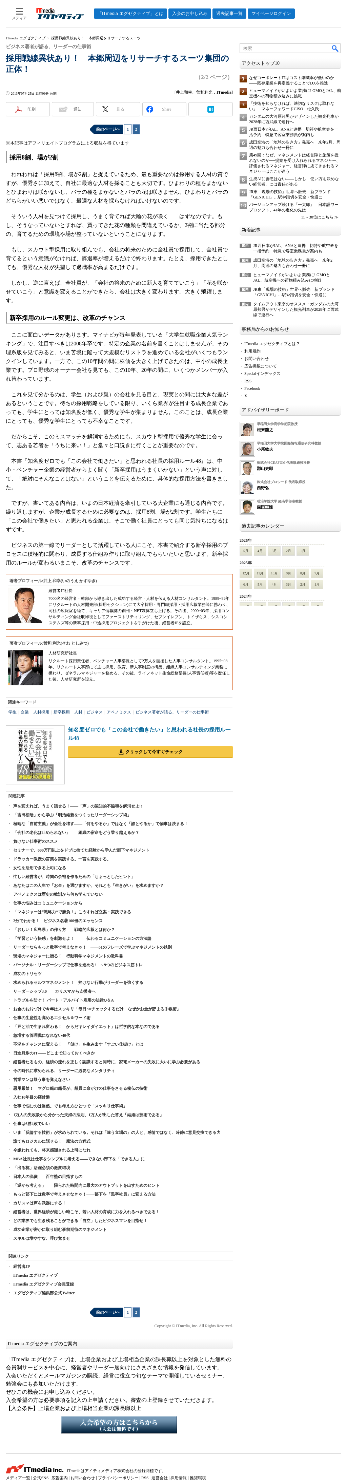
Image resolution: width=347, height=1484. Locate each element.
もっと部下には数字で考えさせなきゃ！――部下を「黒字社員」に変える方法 (84, 1194)
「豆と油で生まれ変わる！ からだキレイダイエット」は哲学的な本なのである (86, 1026)
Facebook (252, 388)
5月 (245, 551)
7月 (317, 573)
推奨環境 (198, 1478)
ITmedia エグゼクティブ (35, 1275)
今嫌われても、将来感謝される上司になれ (51, 1150)
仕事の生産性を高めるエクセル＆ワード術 (51, 1017)
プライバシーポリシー (118, 1478)
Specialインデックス (262, 373)
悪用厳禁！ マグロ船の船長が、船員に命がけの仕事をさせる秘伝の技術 (80, 1088)
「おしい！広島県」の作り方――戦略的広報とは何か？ (64, 929)
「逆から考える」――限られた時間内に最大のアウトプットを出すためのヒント (86, 1185)
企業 (25, 712)
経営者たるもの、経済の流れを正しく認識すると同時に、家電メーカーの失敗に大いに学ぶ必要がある (106, 1062)
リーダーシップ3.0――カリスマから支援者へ (54, 991)
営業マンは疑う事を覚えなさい (41, 1079)
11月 (260, 573)
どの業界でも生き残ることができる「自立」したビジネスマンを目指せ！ (80, 1220)
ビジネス (94, 712)
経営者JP (21, 1266)
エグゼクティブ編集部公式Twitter (44, 1293)
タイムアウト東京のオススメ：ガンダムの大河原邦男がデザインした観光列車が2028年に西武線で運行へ (296, 309)
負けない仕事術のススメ (35, 841)
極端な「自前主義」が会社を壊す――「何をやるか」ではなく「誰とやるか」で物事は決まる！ (100, 823)
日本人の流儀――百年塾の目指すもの (47, 1176)
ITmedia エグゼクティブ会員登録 (43, 1284)
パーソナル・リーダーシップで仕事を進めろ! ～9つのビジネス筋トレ (78, 965)
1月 (302, 551)
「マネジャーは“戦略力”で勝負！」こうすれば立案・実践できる (72, 912)
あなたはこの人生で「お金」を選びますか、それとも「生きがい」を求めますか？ (88, 885)
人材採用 (41, 712)
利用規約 (252, 351)
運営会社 (159, 1478)
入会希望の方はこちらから (119, 1424)
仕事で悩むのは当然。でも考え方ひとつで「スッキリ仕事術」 (70, 1106)
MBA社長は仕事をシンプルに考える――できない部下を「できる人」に (79, 1159)
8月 (302, 573)
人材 (78, 712)
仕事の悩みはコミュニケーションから (47, 903)
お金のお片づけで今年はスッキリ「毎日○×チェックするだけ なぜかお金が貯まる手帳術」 (97, 1009)
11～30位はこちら (317, 217)
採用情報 (178, 1478)
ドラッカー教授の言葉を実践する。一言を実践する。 (62, 859)
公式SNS (40, 1478)
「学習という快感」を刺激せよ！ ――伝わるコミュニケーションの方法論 (82, 938)
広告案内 (60, 1478)
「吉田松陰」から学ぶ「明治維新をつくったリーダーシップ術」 (72, 815)
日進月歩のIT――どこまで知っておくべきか (54, 1053)
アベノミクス (119, 712)
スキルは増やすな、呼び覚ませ (41, 1238)
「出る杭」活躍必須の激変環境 (41, 1167)
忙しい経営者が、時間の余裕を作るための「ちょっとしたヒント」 (74, 876)
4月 (260, 551)
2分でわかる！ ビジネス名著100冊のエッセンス (58, 920)
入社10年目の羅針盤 (31, 1097)
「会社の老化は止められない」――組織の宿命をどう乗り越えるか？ (76, 832)
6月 (245, 584)
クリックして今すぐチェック (154, 751)
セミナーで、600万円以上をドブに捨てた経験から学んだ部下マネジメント (81, 850)
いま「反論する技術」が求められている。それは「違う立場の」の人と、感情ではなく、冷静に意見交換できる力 (117, 1132)
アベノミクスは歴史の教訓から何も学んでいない (58, 894)
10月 (274, 573)
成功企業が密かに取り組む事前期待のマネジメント (60, 1229)
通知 (78, 109)
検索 (335, 48)
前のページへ (108, 129)
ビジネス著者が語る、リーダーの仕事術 (172, 712)
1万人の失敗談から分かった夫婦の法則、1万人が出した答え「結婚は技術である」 (88, 1114)
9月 (288, 573)
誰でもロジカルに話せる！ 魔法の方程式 (51, 1141)
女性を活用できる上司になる (39, 867)
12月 (246, 573)
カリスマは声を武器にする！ (39, 1203)
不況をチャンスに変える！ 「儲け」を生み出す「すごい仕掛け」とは (78, 1044)
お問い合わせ (256, 358)
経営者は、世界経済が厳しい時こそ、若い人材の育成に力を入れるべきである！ (86, 1212)
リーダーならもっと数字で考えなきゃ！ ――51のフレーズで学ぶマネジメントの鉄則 (92, 947)
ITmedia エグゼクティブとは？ (272, 343)
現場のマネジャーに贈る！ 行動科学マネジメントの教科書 (68, 956)
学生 (12, 712)
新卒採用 (62, 712)
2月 (288, 551)
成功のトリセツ (27, 973)
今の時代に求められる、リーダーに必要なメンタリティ (64, 1070)
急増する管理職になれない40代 (41, 1035)
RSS (247, 381)
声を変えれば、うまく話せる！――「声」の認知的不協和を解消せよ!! (77, 806)
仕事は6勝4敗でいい (31, 1123)
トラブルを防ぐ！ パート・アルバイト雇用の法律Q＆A (63, 1000)
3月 (274, 551)
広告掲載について (260, 366)
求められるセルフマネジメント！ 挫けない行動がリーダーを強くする (78, 982)
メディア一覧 (18, 1478)
